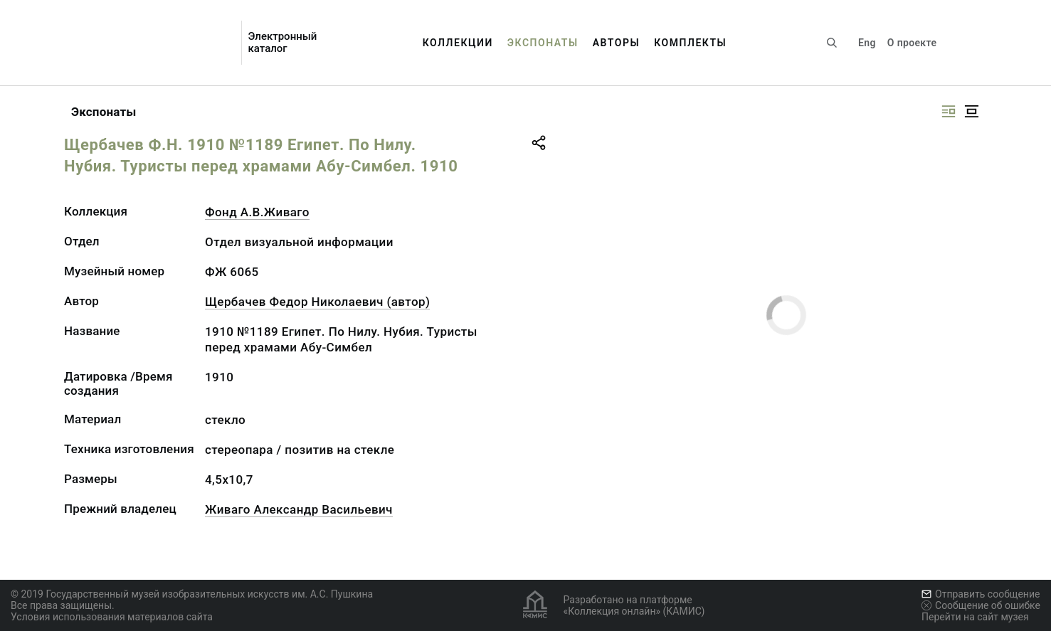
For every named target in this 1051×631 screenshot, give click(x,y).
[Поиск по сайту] (832, 42)
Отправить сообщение (980, 594)
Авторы (616, 42)
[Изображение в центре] (971, 111)
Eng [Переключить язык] (867, 42)
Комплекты (690, 42)
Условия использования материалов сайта (112, 616)
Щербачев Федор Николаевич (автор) (317, 302)
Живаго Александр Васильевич (299, 509)
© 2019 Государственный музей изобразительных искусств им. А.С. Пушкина (192, 594)
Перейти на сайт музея (975, 616)
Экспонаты (543, 42)
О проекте (911, 42)
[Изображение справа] (948, 111)
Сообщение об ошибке (980, 605)
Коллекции (458, 42)
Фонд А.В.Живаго (257, 212)
